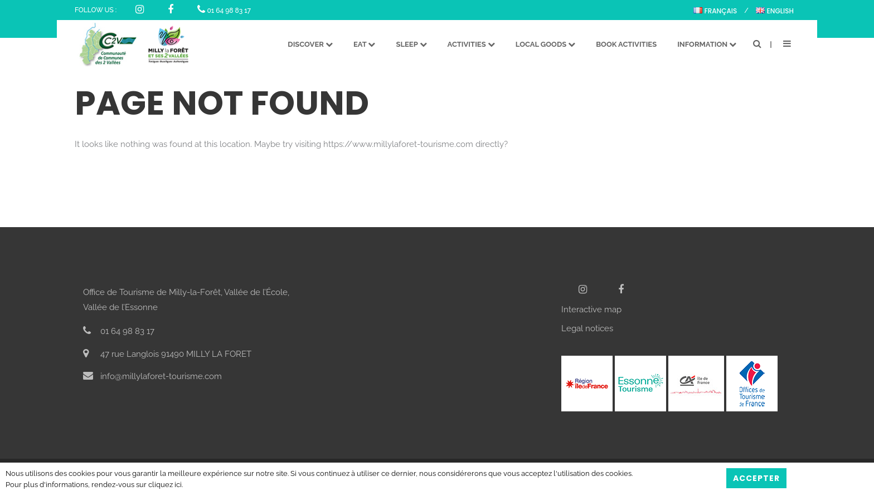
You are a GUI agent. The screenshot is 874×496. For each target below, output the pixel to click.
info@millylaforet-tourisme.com (152, 376)
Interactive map (591, 310)
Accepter (756, 478)
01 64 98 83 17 (224, 10)
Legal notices (587, 328)
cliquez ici (165, 484)
